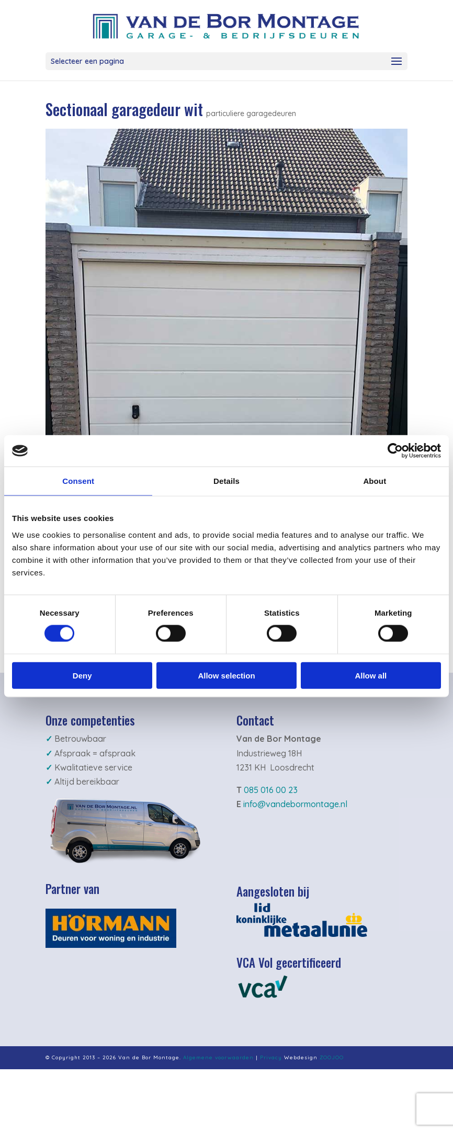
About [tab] (374, 481)
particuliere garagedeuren (251, 113)
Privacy (271, 1057)
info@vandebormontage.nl (295, 804)
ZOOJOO (332, 1057)
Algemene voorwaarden (218, 1057)
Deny (82, 675)
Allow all (371, 675)
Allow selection (226, 675)
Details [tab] (226, 481)
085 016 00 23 (271, 790)
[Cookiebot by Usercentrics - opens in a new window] (395, 451)
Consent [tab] (78, 481)
